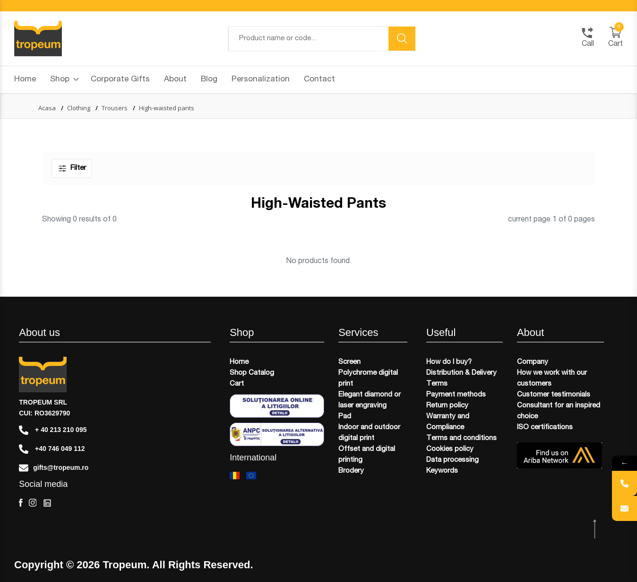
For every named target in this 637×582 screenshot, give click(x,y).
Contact (319, 80)
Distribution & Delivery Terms (461, 379)
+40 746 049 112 (52, 449)
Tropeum (124, 565)
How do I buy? (449, 362)
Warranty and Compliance (447, 422)
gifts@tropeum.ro (53, 468)
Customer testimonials (553, 394)
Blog (209, 80)
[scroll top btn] (596, 529)
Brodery (351, 471)
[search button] (402, 38)
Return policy (447, 405)
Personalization (261, 80)
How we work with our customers (552, 379)
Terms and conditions (461, 438)
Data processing (452, 460)
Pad (344, 416)
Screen (349, 362)
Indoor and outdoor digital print (369, 433)
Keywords (442, 471)
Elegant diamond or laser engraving (369, 400)
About (175, 80)
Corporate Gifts (120, 80)
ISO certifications (545, 427)
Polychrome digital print (368, 379)
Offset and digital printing (366, 455)
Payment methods (456, 394)
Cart (237, 384)
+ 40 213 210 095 (52, 430)
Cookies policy (449, 449)
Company (532, 362)
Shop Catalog (252, 373)
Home (25, 80)
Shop (64, 80)
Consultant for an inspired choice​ (558, 411)
